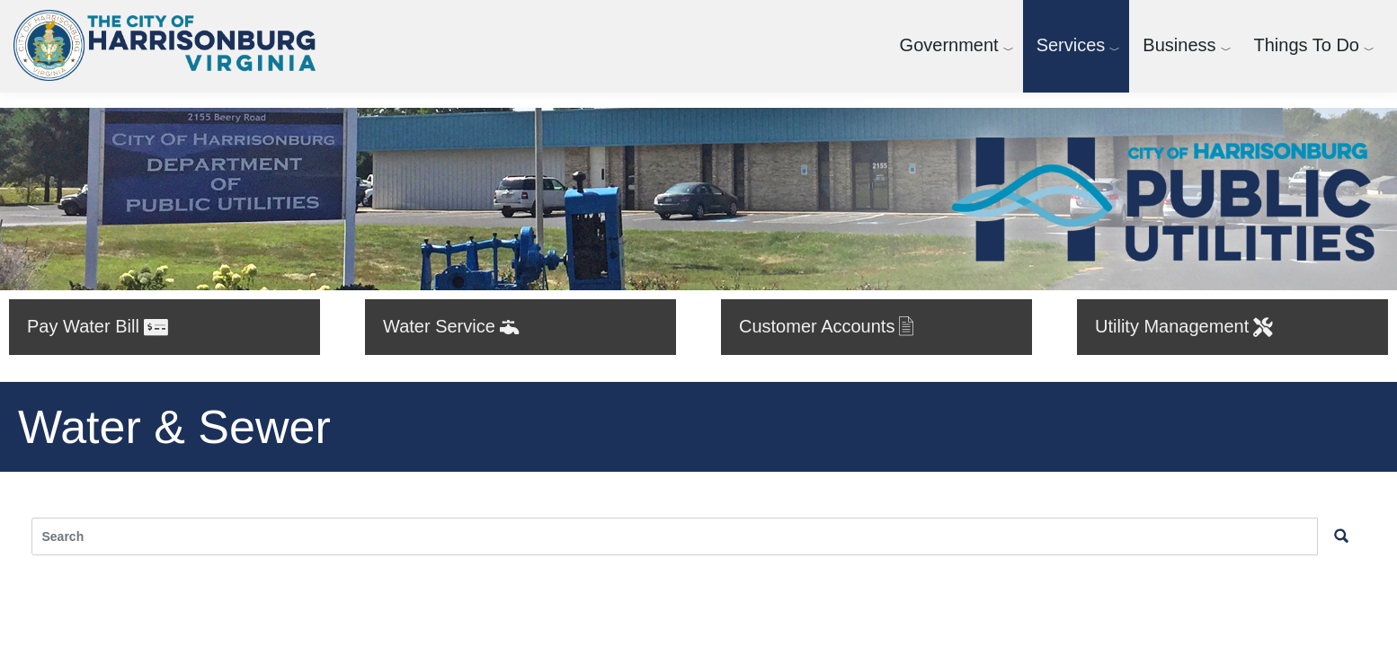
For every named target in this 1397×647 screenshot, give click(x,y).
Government (949, 45)
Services (1071, 45)
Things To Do (1306, 45)
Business (1179, 45)
